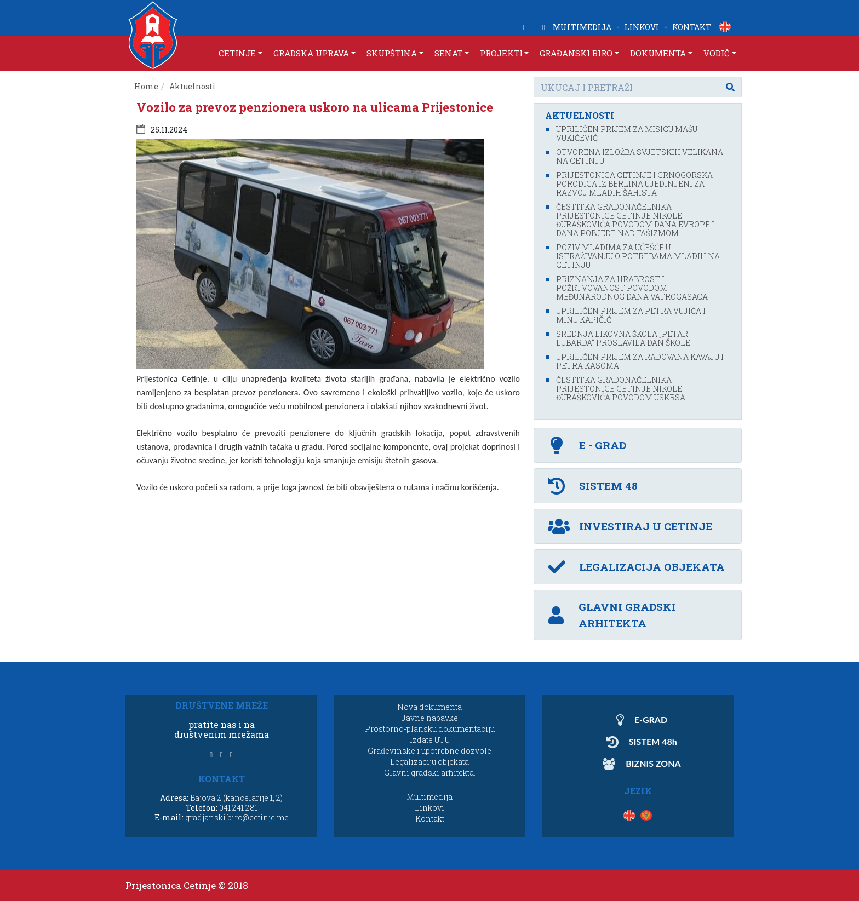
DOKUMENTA (658, 53)
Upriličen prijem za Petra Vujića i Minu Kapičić (631, 315)
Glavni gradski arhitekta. (430, 772)
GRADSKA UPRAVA (311, 53)
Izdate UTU (430, 739)
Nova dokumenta (429, 707)
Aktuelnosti (192, 86)
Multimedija (429, 796)
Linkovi (429, 807)
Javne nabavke (430, 718)
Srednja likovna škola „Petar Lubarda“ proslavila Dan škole (623, 338)
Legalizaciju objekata (429, 761)
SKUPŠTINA (391, 53)
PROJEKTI (501, 53)
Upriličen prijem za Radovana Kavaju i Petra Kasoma (640, 361)
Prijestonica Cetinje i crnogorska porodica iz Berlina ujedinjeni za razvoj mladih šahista (634, 184)
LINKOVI (642, 27)
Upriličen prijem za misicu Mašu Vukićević (626, 133)
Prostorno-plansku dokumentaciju (430, 729)
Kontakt (429, 818)
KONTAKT (691, 27)
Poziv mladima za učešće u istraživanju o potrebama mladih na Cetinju (638, 256)
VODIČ (716, 53)
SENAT (448, 53)
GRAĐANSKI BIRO (576, 53)
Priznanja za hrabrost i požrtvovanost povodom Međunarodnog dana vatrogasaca (632, 288)
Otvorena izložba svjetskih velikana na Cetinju (639, 156)
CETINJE (237, 53)
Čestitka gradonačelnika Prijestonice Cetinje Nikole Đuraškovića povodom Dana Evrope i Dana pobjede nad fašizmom (635, 220)
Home (146, 86)
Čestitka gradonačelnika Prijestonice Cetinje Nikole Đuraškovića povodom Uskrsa (620, 389)
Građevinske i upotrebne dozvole (429, 750)
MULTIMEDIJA (582, 27)
